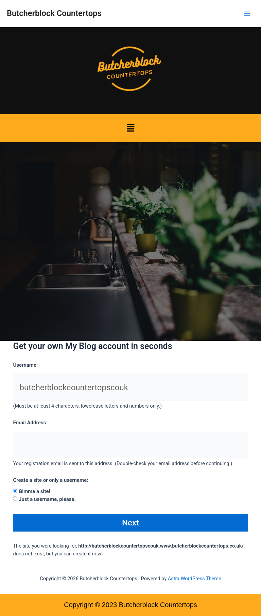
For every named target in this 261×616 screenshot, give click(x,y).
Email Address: (30, 423)
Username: (25, 365)
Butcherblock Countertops (54, 13)
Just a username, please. (47, 499)
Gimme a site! (34, 491)
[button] (130, 128)
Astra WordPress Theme (194, 578)
